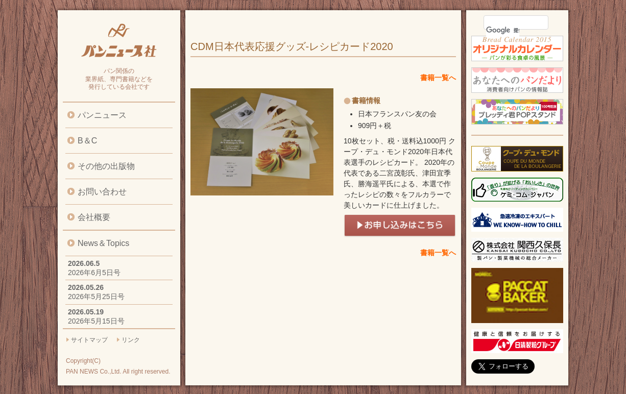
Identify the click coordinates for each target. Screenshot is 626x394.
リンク (131, 340)
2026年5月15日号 (96, 321)
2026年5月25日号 (96, 296)
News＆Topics (103, 243)
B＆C (87, 140)
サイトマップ (89, 340)
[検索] (502, 30)
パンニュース (102, 115)
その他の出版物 (106, 166)
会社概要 (94, 217)
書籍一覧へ (438, 77)
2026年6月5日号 (94, 272)
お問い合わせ (102, 191)
